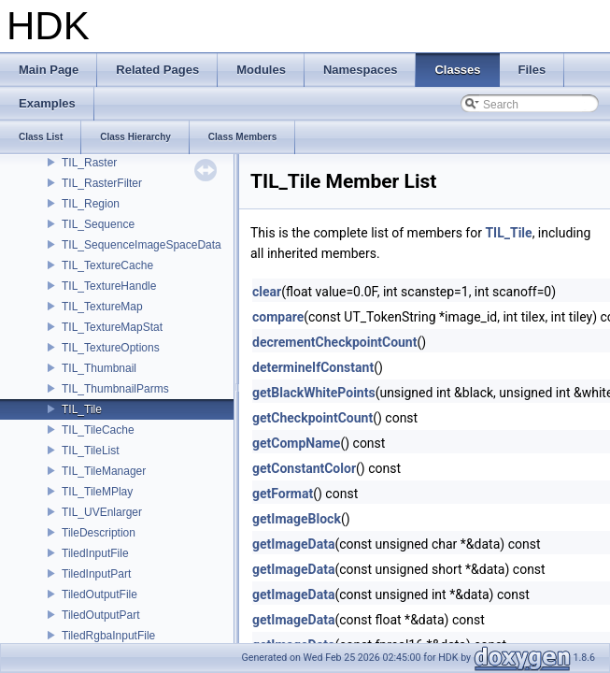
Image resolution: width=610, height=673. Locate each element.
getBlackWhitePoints (314, 392)
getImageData (293, 544)
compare (278, 316)
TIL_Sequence (98, 224)
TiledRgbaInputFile (108, 635)
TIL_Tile (82, 409)
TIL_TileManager (104, 471)
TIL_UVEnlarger (102, 512)
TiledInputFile (95, 553)
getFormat (282, 493)
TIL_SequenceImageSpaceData (141, 244)
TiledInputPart (96, 573)
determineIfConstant (313, 367)
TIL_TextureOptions (111, 347)
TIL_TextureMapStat (112, 327)
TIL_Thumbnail (99, 368)
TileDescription (98, 532)
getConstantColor (304, 468)
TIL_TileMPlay (97, 491)
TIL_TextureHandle (109, 286)
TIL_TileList (91, 450)
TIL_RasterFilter (102, 183)
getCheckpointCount (312, 417)
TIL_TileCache (98, 430)
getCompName (296, 443)
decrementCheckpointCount (334, 342)
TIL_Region (91, 203)
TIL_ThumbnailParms (115, 388)
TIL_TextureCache (107, 265)
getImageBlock (296, 518)
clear (266, 291)
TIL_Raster (89, 162)
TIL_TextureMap (102, 306)
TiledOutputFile (99, 594)
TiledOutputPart (101, 615)
